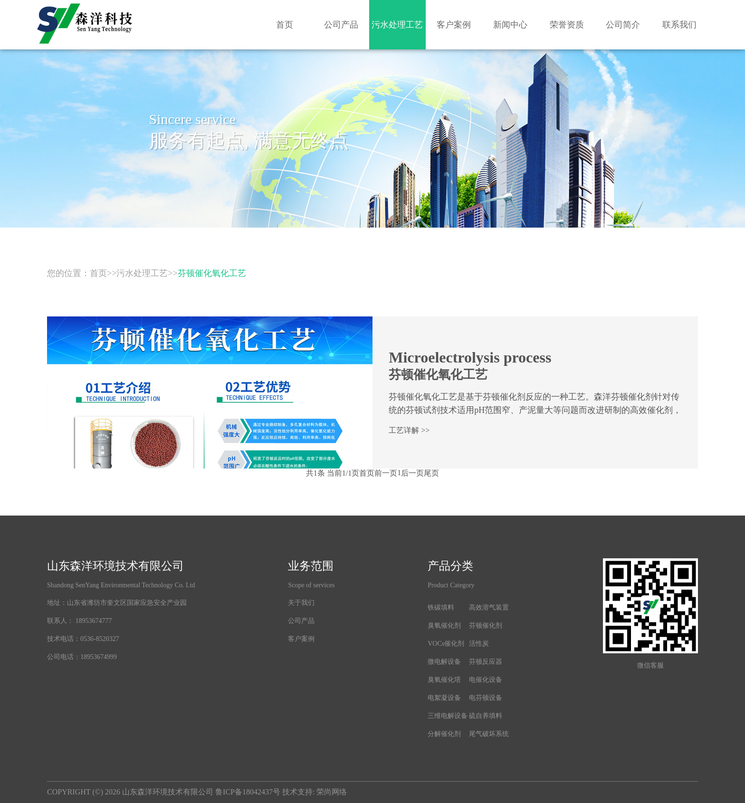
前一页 (385, 473)
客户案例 (454, 24)
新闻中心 (510, 24)
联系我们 (679, 24)
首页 (284, 24)
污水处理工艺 (397, 24)
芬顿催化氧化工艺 (212, 273)
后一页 (412, 473)
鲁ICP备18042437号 (247, 792)
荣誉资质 (567, 24)
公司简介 (623, 24)
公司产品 (341, 24)
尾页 (431, 473)
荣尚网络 (331, 792)
